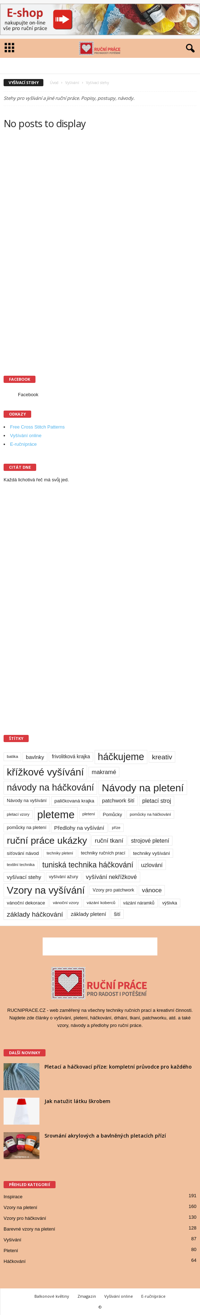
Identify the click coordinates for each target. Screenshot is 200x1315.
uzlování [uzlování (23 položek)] (152, 865)
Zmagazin (86, 1296)
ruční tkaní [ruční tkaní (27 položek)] (109, 840)
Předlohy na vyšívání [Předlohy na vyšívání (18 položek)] (79, 828)
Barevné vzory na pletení (29, 1229)
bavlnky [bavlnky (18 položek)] (35, 757)
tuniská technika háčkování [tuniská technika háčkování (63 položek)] (87, 865)
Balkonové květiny (51, 1296)
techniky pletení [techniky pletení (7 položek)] (60, 853)
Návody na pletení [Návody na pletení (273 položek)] (143, 787)
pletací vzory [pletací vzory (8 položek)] (18, 814)
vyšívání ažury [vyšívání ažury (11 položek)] (63, 876)
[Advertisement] (57, 252)
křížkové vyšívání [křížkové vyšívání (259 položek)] (45, 772)
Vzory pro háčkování (25, 1218)
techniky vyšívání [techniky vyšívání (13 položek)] (151, 853)
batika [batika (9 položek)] (12, 756)
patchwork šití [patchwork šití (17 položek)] (118, 801)
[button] (189, 48)
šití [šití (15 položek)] (117, 914)
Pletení (11, 1250)
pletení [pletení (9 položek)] (88, 813)
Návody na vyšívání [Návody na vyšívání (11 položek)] (27, 800)
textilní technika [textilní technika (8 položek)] (20, 864)
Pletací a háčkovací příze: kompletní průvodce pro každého (118, 1066)
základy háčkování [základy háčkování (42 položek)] (35, 914)
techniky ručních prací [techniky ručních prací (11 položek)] (103, 853)
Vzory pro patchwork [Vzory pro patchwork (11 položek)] (113, 890)
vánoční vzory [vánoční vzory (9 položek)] (66, 902)
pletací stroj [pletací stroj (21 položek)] (156, 801)
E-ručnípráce (23, 444)
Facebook (28, 394)
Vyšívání (72, 82)
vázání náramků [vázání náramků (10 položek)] (138, 903)
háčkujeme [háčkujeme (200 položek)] (121, 756)
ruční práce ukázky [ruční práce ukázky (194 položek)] (47, 840)
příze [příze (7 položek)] (116, 827)
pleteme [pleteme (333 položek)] (56, 814)
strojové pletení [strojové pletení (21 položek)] (150, 841)
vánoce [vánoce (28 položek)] (152, 890)
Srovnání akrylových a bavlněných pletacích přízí (105, 1135)
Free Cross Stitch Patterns (37, 427)
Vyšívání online (26, 435)
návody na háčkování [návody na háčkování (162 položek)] (50, 787)
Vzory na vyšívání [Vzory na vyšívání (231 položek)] (46, 890)
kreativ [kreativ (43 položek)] (162, 757)
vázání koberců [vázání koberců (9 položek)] (101, 902)
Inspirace (13, 1196)
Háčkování (14, 1261)
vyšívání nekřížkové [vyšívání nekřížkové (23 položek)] (111, 877)
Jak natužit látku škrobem (77, 1101)
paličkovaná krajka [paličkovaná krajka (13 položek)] (74, 801)
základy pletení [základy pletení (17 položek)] (88, 914)
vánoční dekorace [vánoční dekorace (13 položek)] (26, 903)
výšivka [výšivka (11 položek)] (169, 903)
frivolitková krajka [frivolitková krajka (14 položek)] (71, 756)
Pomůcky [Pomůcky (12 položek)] (112, 814)
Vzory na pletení (20, 1207)
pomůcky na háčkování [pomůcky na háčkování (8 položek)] (150, 814)
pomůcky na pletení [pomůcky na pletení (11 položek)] (26, 827)
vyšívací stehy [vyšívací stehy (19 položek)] (24, 877)
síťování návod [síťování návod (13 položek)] (23, 853)
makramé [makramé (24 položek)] (104, 772)
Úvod (54, 82)
